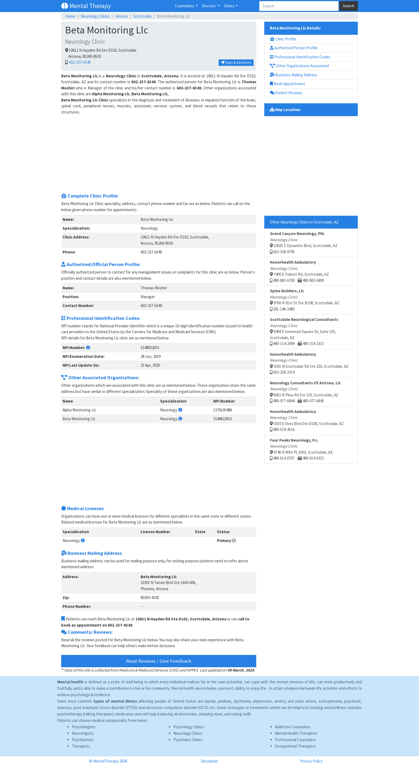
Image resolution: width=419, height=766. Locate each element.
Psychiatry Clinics (188, 739)
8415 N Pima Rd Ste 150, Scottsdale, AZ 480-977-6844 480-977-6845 (305, 392)
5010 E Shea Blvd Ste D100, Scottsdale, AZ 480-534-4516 (307, 420)
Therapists (81, 746)
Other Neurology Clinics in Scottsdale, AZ (304, 222)
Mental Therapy (86, 6)
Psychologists (83, 726)
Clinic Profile (283, 38)
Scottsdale (142, 16)
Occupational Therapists (295, 746)
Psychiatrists (83, 739)
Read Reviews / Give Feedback (158, 661)
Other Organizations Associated (299, 65)
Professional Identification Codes (300, 56)
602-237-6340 (79, 62)
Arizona (121, 16)
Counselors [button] (185, 5)
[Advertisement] (158, 152)
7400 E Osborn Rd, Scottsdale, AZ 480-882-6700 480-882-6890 (299, 271)
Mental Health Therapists (296, 733)
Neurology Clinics (95, 16)
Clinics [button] (229, 5)
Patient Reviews (286, 92)
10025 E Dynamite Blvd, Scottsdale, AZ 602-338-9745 (303, 242)
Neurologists (83, 733)
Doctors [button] (209, 5)
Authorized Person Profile (293, 47)
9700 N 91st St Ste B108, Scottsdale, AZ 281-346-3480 (304, 300)
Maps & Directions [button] (236, 62)
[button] (88, 347)
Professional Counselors (295, 739)
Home (70, 16)
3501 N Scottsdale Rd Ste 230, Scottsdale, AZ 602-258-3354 (309, 363)
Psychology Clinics (188, 726)
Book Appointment (287, 83)
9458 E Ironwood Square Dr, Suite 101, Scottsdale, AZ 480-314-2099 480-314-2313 (304, 331)
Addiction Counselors (293, 726)
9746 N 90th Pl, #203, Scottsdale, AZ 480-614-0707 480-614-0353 (301, 449)
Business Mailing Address (293, 74)
